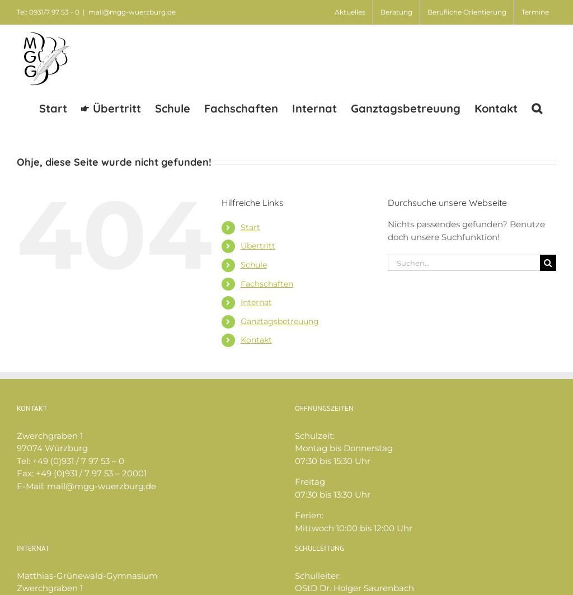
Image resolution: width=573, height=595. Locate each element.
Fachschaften (267, 284)
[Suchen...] (464, 263)
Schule (254, 265)
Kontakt (256, 340)
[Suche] (548, 263)
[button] (537, 107)
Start (250, 227)
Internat (256, 302)
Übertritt (258, 246)
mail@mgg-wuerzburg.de (132, 12)
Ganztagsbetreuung (280, 321)
